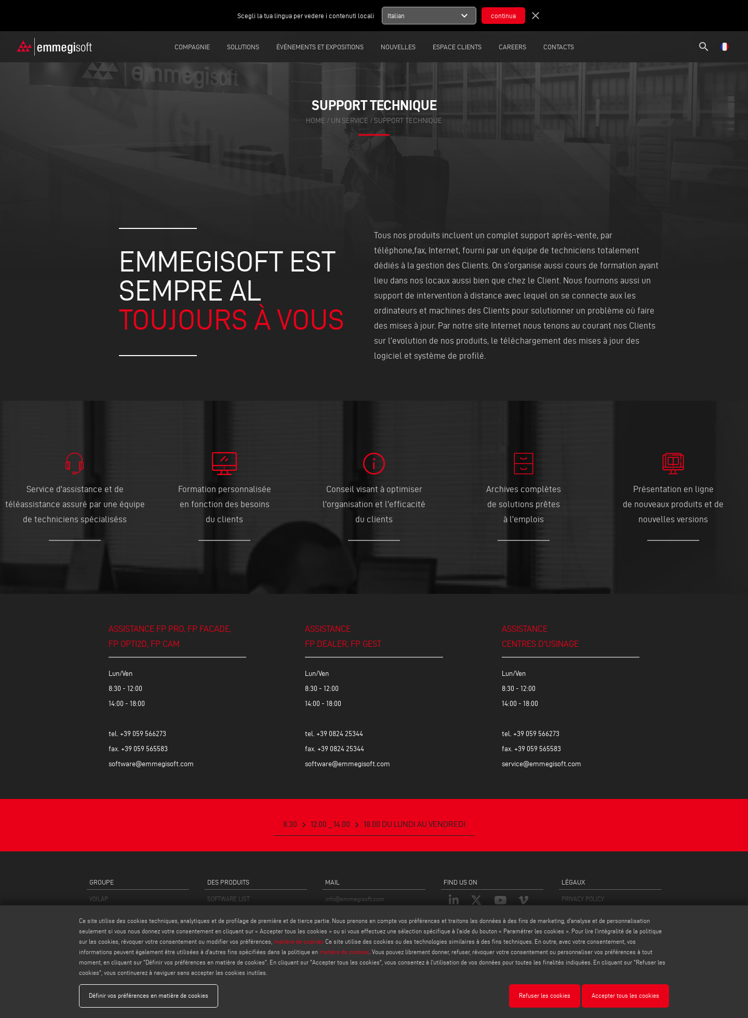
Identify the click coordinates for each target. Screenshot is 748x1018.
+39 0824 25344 (339, 734)
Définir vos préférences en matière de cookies (148, 995)
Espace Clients (457, 46)
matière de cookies (299, 941)
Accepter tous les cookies (625, 995)
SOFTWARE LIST (228, 898)
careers (512, 46)
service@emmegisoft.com (541, 764)
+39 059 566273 (143, 734)
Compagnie (192, 46)
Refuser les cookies (544, 995)
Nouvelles (398, 46)
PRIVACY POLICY (583, 898)
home (315, 121)
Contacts (558, 46)
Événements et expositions (320, 46)
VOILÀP (98, 898)
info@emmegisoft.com (354, 898)
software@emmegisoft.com (151, 764)
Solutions (243, 46)
